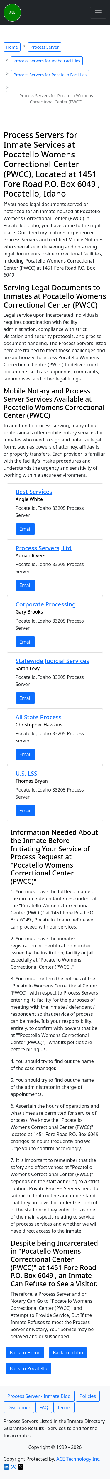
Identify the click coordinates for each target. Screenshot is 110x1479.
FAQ (43, 1407)
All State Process (39, 717)
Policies (87, 1396)
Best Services (34, 492)
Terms (64, 1407)
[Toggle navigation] (98, 13)
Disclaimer (19, 1407)
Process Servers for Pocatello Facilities (50, 75)
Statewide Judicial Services (52, 661)
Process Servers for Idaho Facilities (46, 61)
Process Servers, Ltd (44, 548)
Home (12, 47)
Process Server (45, 47)
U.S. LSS (26, 773)
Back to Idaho (68, 1352)
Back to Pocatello (28, 1368)
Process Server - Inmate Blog (39, 1396)
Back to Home (25, 1352)
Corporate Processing (46, 604)
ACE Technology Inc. (78, 1459)
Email (25, 529)
